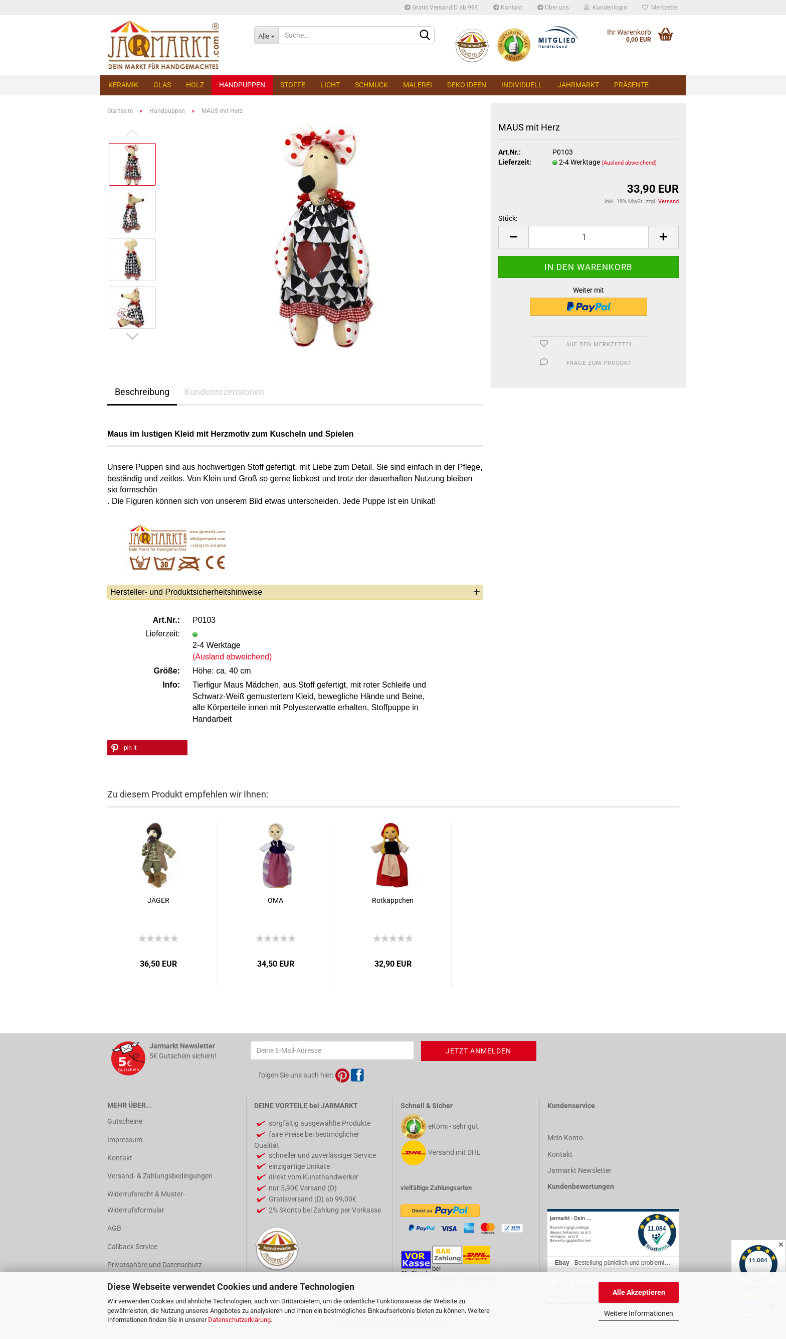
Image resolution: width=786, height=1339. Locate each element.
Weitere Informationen (638, 1313)
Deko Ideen (466, 85)
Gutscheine (124, 1121)
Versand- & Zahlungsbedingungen (160, 1176)
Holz (195, 85)
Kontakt (507, 7)
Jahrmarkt (578, 85)
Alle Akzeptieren (639, 1292)
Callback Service (132, 1247)
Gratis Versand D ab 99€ (441, 7)
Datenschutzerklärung (239, 1319)
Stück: (507, 218)
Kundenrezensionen (224, 391)
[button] (147, 747)
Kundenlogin (605, 7)
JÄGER (158, 900)
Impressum (124, 1140)
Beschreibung (142, 391)
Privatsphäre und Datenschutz (154, 1265)
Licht (330, 85)
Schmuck (371, 85)
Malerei (417, 85)
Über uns (553, 7)
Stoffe (292, 85)
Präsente (631, 85)
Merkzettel (660, 7)
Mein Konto (565, 1138)
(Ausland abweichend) (629, 163)
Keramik (123, 85)
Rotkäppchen (393, 900)
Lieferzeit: (514, 162)
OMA (275, 900)
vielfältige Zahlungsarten (436, 1187)
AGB (114, 1228)
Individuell (521, 85)
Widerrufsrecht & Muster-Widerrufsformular (146, 1202)
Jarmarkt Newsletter (579, 1170)
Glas (162, 85)
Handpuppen (242, 85)
